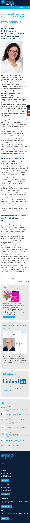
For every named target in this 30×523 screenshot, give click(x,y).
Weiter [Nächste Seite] (26, 281)
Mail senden (5, 480)
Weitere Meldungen (9, 317)
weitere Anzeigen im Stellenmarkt (10, 445)
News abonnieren (6, 506)
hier (25, 362)
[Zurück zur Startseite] (7, 3)
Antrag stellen (5, 494)
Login (21, 7)
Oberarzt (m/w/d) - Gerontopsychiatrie (16, 427)
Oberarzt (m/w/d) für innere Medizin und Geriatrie (17, 420)
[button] (28, 3)
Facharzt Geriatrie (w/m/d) (13, 408)
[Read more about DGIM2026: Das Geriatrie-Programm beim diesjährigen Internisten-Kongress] (11, 296)
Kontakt (27, 7)
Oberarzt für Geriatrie (12, 434)
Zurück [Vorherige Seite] (21, 281)
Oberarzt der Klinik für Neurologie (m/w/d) (17, 414)
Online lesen (5, 518)
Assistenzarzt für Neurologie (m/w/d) (16, 440)
